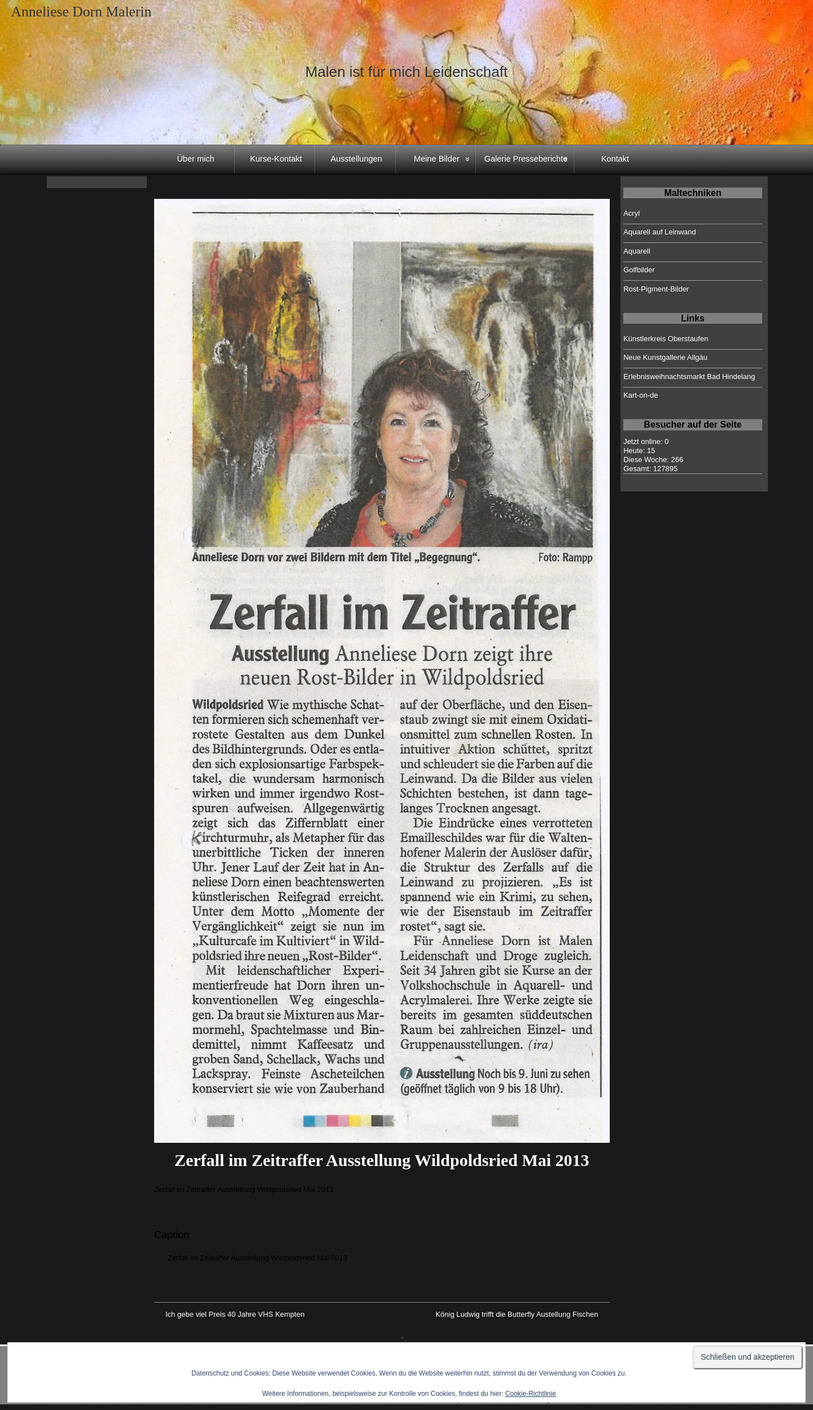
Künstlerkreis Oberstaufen (665, 338)
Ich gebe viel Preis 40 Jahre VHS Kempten (234, 1314)
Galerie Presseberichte (526, 158)
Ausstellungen (356, 158)
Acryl (631, 213)
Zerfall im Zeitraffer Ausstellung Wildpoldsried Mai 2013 (381, 1160)
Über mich (195, 158)
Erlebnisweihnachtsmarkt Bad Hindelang (689, 376)
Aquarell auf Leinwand (659, 232)
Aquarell (636, 251)
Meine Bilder (437, 158)
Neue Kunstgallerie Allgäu (665, 357)
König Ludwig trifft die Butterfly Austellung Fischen (516, 1314)
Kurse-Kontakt (276, 158)
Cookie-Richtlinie (530, 1394)
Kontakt (615, 158)
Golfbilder (639, 270)
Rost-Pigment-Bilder (656, 289)
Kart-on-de (640, 395)
